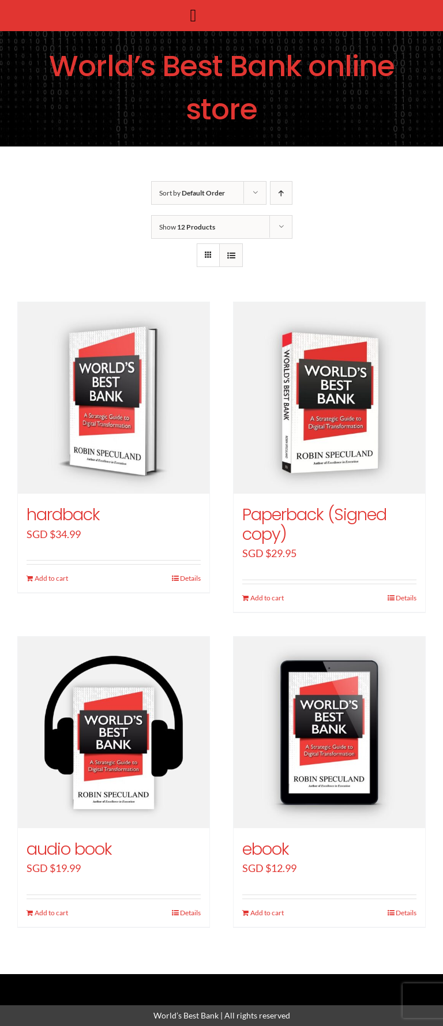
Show (187, 227)
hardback (63, 514)
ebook (265, 848)
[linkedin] (241, 984)
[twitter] (202, 984)
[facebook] (182, 984)
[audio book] (113, 732)
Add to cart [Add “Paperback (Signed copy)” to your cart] (267, 597)
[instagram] (221, 984)
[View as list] (231, 255)
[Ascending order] (281, 193)
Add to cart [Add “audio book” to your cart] (51, 912)
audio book (69, 848)
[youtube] (261, 984)
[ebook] (329, 732)
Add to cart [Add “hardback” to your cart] (51, 578)
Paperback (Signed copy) (314, 524)
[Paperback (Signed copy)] (329, 398)
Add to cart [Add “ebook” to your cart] (267, 912)
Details (190, 578)
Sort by (192, 193)
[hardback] (113, 398)
